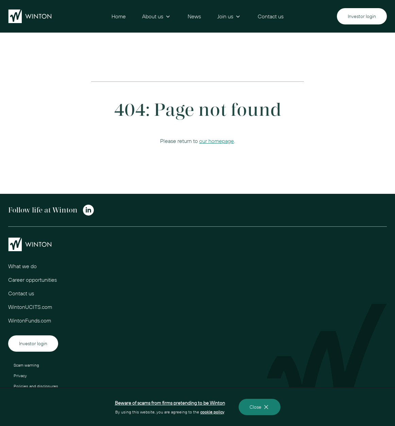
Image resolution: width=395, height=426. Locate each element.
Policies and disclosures (36, 386)
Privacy (20, 375)
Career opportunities (32, 279)
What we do (22, 266)
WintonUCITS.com (30, 306)
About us (156, 16)
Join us (229, 16)
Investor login (362, 16)
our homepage (216, 140)
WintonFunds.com (29, 320)
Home (118, 16)
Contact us (271, 16)
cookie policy (212, 411)
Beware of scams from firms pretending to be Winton (170, 403)
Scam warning (26, 365)
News (194, 16)
